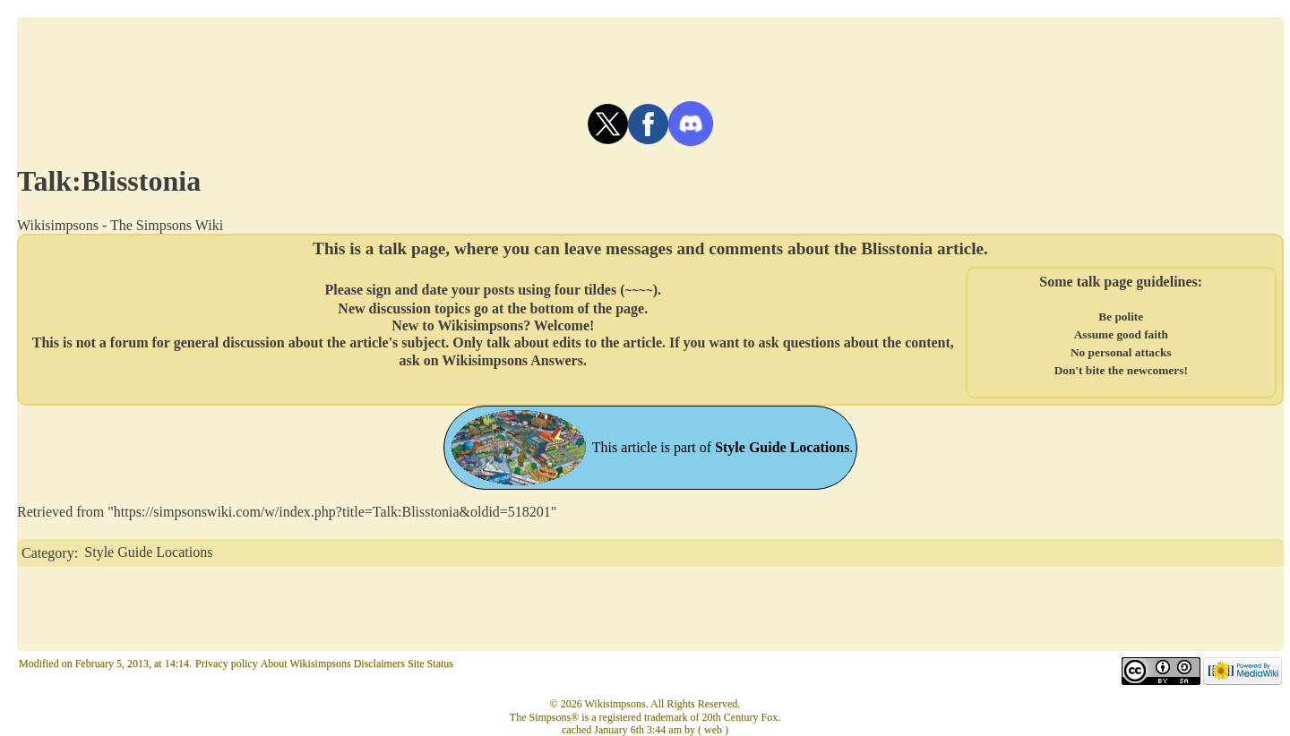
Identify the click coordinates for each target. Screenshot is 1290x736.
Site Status (430, 663)
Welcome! (564, 324)
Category (48, 552)
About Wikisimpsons (306, 663)
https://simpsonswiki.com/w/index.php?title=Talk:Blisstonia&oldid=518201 (332, 511)
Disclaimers (379, 663)
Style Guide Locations (148, 552)
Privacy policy (226, 663)
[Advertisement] (650, 57)
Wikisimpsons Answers (512, 359)
